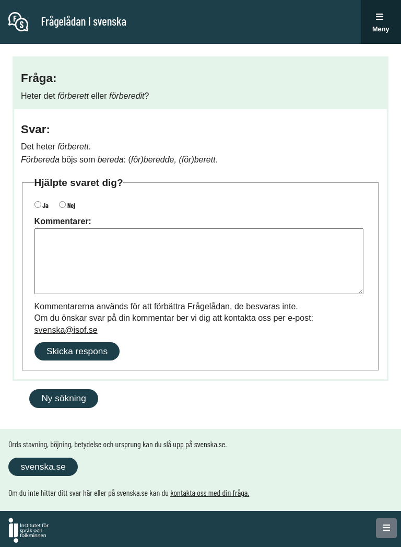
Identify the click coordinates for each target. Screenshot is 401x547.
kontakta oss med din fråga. (209, 492)
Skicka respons (77, 351)
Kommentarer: (62, 221)
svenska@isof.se (66, 329)
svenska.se (42, 466)
